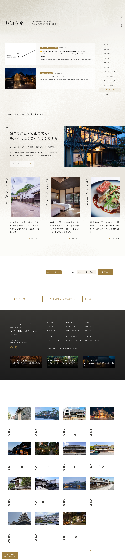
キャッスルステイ (72, 340)
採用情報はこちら (91, 340)
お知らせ (87, 330)
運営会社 (90, 557)
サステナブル (108, 85)
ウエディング (52, 340)
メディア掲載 (108, 76)
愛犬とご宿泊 (52, 330)
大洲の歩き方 (71, 323)
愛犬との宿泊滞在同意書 (68, 349)
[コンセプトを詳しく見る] (22, 164)
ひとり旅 (107, 49)
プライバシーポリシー (78, 557)
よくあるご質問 (72, 336)
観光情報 (107, 67)
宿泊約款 (51, 349)
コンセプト (51, 323)
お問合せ (87, 336)
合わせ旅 (107, 53)
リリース (107, 63)
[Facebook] (11, 347)
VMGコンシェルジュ (73, 331)
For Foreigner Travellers (112, 90)
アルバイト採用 (110, 557)
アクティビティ (72, 326)
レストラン (51, 326)
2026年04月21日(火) (86, 272)
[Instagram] (16, 347)
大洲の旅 (107, 58)
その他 (106, 94)
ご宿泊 (86, 323)
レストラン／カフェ (110, 72)
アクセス (50, 336)
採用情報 (99, 557)
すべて (106, 44)
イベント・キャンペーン (112, 81)
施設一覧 (87, 326)
